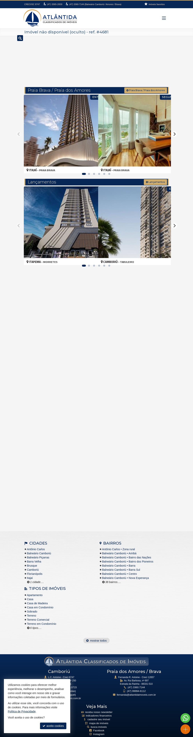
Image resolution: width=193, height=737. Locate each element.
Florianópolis (34, 566)
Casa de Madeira (37, 596)
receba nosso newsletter (98, 703)
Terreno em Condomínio (41, 616)
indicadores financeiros (99, 707)
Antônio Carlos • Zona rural (118, 542)
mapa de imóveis (99, 714)
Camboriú (33, 562)
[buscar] (160, 60)
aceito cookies (53, 725)
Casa (30, 592)
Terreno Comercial (38, 612)
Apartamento (35, 588)
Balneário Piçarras (38, 550)
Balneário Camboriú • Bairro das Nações (126, 550)
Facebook (99, 721)
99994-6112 (136, 683)
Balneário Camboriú (39, 546)
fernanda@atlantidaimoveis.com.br (136, 686)
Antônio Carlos (36, 542)
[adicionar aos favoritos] (90, 159)
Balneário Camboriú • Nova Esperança (125, 570)
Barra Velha (34, 554)
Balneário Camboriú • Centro (119, 566)
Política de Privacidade (92, 734)
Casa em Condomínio (40, 600)
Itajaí (30, 570)
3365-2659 (54, 4)
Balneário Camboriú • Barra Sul (121, 562)
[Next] (174, 127)
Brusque (32, 558)
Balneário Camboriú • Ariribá (119, 546)
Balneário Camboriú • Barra (118, 558)
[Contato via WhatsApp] (185, 718)
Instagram (98, 724)
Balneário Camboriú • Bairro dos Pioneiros (127, 554)
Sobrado (32, 604)
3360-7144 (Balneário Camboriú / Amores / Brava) (95, 4)
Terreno (31, 608)
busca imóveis (98, 717)
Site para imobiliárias (118, 734)
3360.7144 (136, 680)
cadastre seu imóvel (98, 710)
